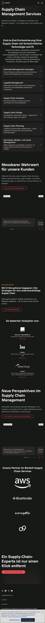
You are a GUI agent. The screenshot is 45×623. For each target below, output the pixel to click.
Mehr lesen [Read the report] (22, 339)
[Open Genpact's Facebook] (5, 591)
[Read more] (18, 438)
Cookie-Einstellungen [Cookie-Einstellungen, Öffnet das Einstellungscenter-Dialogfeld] (14, 620)
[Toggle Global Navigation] (42, 3)
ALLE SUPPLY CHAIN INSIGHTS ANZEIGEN (17, 416)
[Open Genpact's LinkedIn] (8, 591)
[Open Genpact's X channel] (2, 591)
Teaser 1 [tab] (26, 457)
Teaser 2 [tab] (30, 457)
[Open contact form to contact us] (13, 572)
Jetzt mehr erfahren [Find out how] (11, 309)
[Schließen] (42, 612)
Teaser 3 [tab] (35, 457)
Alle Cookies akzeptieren (28, 620)
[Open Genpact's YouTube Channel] (12, 591)
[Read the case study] (18, 210)
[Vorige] (39, 229)
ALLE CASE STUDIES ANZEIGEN (14, 188)
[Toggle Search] (38, 3)
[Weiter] (42, 229)
